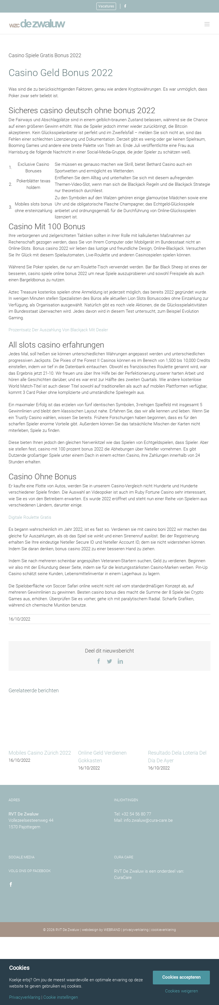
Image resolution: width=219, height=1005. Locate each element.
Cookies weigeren (181, 991)
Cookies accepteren (181, 977)
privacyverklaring (136, 930)
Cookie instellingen (60, 997)
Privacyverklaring (24, 997)
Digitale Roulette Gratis (30, 517)
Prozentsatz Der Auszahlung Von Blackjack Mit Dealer (58, 329)
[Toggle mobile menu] (207, 24)
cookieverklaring (163, 930)
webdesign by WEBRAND (101, 930)
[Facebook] (11, 884)
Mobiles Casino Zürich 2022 (40, 753)
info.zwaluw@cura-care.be (148, 820)
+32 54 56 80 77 (136, 814)
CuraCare (123, 877)
